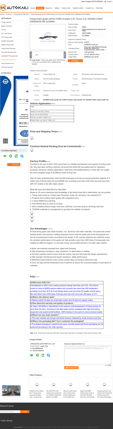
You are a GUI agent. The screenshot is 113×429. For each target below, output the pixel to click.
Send (25, 412)
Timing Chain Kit (6, 22)
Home (32, 8)
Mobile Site (4, 423)
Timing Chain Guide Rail (21, 14)
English (110, 1)
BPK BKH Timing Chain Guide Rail (63, 333)
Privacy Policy (18, 427)
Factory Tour (66, 8)
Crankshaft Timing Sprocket (9, 56)
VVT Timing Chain (6, 37)
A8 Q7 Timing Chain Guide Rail (43, 333)
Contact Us (89, 8)
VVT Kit (3, 30)
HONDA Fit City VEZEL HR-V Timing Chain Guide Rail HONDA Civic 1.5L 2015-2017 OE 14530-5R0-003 (36, 395)
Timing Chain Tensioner (8, 48)
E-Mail (3, 421)
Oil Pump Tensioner (7, 67)
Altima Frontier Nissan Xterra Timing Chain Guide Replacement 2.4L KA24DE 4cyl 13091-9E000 (70, 395)
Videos (56, 8)
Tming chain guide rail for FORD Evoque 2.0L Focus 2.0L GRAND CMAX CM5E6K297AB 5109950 (48, 62)
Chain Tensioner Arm (7, 63)
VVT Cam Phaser (6, 33)
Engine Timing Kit (6, 26)
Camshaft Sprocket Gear (8, 52)
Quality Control (78, 8)
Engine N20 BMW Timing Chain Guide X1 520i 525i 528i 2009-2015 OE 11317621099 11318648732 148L (87, 395)
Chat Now (99, 8)
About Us (49, 8)
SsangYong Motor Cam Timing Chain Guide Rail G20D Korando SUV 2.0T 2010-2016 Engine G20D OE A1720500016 (104, 395)
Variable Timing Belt (7, 41)
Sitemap (9, 421)
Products (40, 8)
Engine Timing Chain (7, 45)
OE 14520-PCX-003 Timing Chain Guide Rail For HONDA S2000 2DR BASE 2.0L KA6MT (53, 394)
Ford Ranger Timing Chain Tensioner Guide (88, 333)
